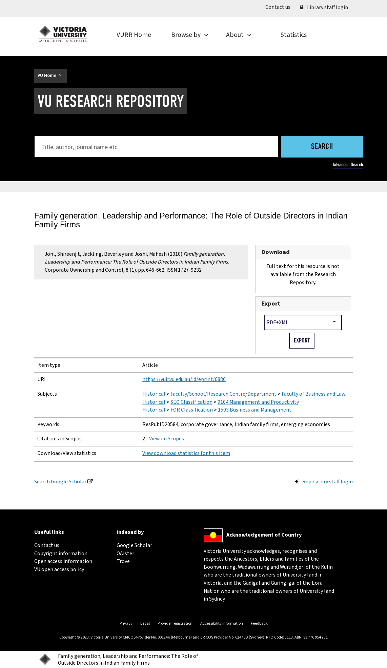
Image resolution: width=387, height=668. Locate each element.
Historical (153, 394)
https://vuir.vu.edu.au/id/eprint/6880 (184, 379)
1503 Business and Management (254, 410)
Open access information (63, 561)
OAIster (125, 553)
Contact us (280, 7)
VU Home (47, 75)
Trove (123, 561)
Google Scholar (134, 545)
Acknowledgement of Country (264, 535)
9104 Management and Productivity (258, 402)
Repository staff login (327, 481)
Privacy (126, 623)
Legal (145, 623)
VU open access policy (59, 569)
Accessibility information (221, 623)
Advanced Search (348, 164)
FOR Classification (191, 410)
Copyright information (60, 553)
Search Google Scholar (60, 481)
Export (271, 303)
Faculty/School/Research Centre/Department (223, 394)
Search (322, 147)
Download (276, 252)
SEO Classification (191, 402)
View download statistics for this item (186, 453)
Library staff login (324, 7)
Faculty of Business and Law (313, 394)
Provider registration (175, 623)
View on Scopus (166, 438)
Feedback (259, 623)
